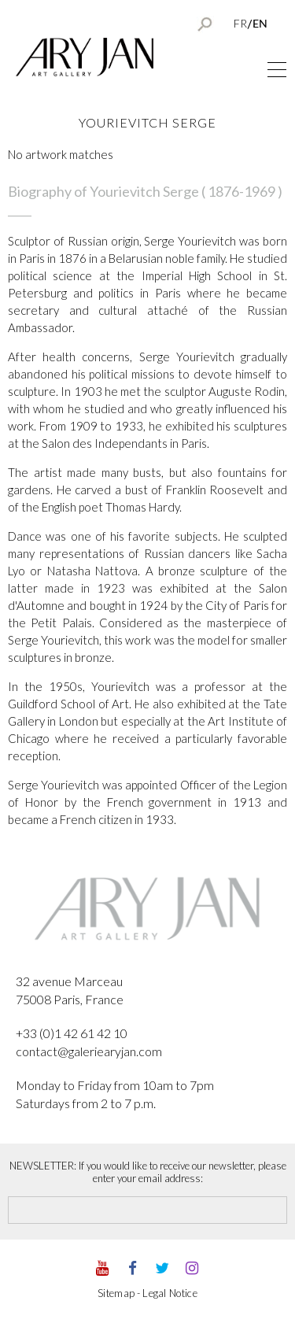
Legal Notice (169, 1293)
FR (240, 23)
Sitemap (116, 1293)
